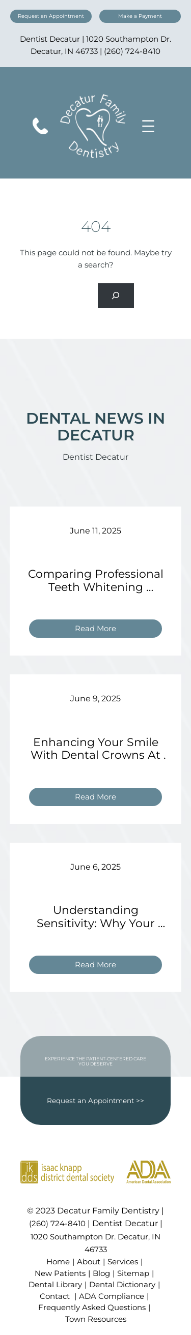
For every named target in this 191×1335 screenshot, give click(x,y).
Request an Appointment (51, 16)
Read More (99, 630)
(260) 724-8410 (132, 51)
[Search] (116, 295)
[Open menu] (148, 126)
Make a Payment (140, 16)
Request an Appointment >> (95, 1100)
